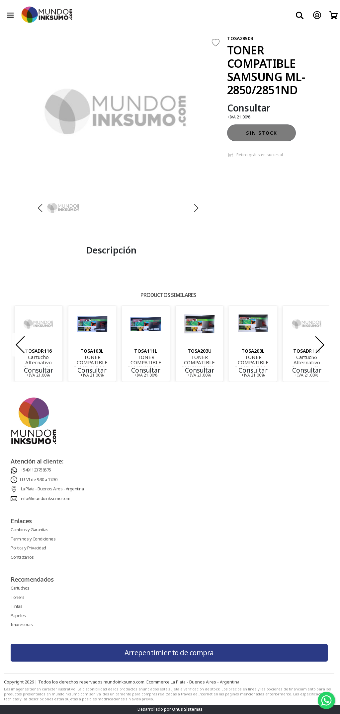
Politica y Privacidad (28, 548)
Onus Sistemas (187, 709)
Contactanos (22, 557)
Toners (17, 597)
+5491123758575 (36, 470)
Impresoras (22, 624)
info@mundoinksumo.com (45, 498)
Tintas (16, 606)
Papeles (18, 615)
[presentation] (20, 345)
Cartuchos (20, 588)
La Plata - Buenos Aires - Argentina (52, 489)
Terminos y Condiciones (33, 539)
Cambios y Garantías (29, 530)
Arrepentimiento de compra (169, 652)
